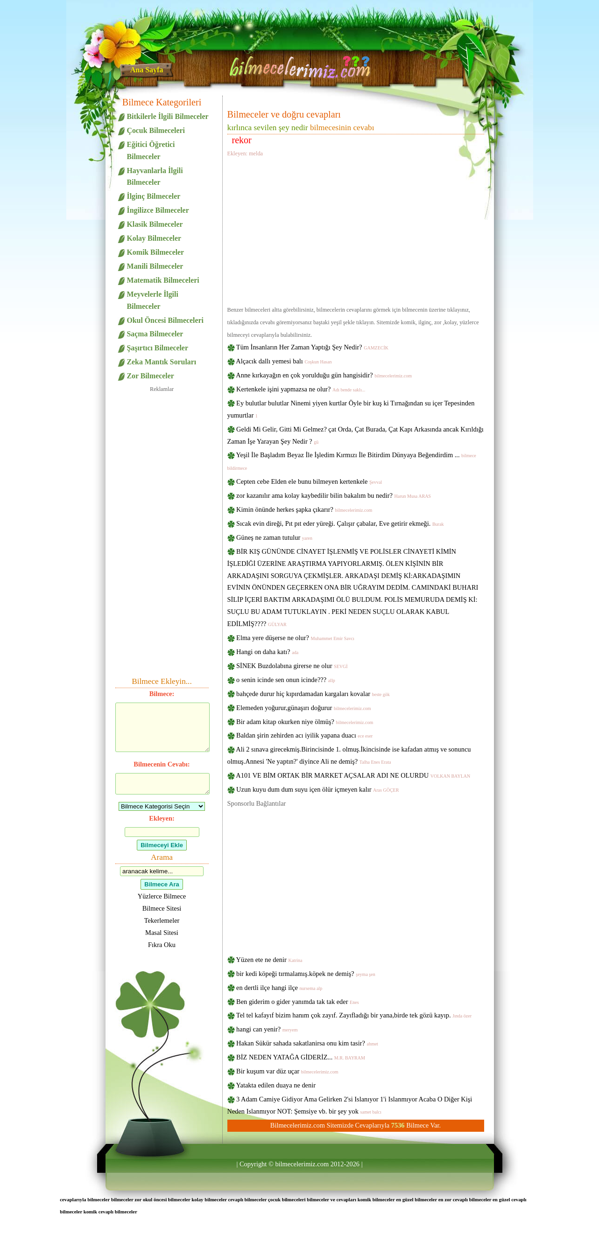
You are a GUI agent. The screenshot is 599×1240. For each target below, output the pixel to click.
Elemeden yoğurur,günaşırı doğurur (303, 707)
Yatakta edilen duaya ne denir (276, 1085)
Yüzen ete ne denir (269, 959)
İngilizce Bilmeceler (158, 210)
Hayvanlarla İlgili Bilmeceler (155, 177)
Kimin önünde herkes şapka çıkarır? (304, 509)
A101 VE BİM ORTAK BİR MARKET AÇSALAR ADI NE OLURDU (353, 775)
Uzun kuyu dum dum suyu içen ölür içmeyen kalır (317, 789)
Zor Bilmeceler (150, 376)
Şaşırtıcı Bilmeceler (157, 348)
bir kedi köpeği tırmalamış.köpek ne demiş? (305, 973)
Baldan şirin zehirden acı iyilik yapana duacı (304, 735)
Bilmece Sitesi (162, 908)
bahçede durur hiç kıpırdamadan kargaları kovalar (313, 693)
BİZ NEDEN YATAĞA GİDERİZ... (300, 1057)
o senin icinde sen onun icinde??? (285, 679)
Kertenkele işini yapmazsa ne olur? (300, 389)
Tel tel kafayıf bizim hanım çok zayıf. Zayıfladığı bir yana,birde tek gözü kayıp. (354, 1015)
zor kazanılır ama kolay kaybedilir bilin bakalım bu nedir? (333, 495)
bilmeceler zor (126, 1199)
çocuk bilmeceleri (287, 1199)
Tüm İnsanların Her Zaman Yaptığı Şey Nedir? (312, 347)
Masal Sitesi (161, 932)
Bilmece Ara (161, 884)
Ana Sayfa (146, 70)
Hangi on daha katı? (267, 651)
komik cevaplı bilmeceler (110, 1211)
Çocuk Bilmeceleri (156, 130)
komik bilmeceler (376, 1199)
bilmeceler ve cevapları (331, 1199)
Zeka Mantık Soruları (162, 362)
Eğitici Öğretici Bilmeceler (151, 150)
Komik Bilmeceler (155, 252)
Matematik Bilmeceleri (163, 280)
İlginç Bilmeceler (154, 196)
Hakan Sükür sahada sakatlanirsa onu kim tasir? (307, 1043)
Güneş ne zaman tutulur (274, 537)
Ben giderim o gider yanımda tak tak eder (297, 1001)
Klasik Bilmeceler (155, 224)
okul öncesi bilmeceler (166, 1199)
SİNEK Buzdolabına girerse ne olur (291, 665)
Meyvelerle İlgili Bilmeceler (152, 300)
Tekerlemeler (162, 920)
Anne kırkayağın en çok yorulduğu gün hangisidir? (324, 375)
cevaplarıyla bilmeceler (85, 1199)
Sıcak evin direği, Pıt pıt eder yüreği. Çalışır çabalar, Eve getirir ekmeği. (340, 523)
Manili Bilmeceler (155, 266)
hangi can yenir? (266, 1029)
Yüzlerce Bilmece (162, 896)
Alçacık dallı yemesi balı (283, 361)
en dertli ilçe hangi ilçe (279, 987)
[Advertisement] (355, 230)
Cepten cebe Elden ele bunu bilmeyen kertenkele (309, 481)
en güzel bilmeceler (416, 1199)
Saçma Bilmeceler (155, 334)
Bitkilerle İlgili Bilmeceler (168, 116)
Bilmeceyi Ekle (162, 845)
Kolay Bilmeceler (154, 238)
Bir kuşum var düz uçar (287, 1071)
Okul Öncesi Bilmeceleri (165, 320)
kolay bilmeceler (209, 1199)
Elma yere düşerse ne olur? (295, 637)
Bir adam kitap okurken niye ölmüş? (304, 721)
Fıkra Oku (162, 944)
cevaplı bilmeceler (247, 1199)
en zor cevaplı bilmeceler (465, 1199)
